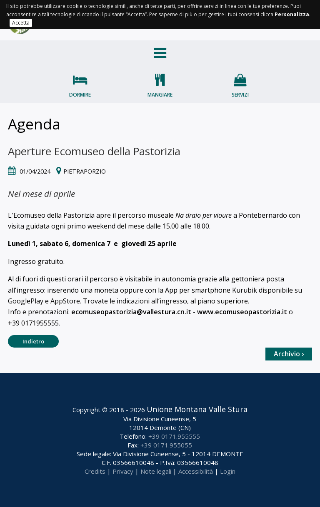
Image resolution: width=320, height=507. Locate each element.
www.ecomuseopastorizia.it (242, 311)
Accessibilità (195, 471)
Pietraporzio (84, 171)
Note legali (155, 471)
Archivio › (289, 353)
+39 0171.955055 (166, 445)
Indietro (33, 341)
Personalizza (292, 14)
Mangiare (160, 94)
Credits (95, 471)
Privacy (122, 471)
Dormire (80, 94)
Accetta (21, 22)
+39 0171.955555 (174, 436)
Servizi (240, 94)
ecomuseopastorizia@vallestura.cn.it (131, 311)
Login (227, 471)
